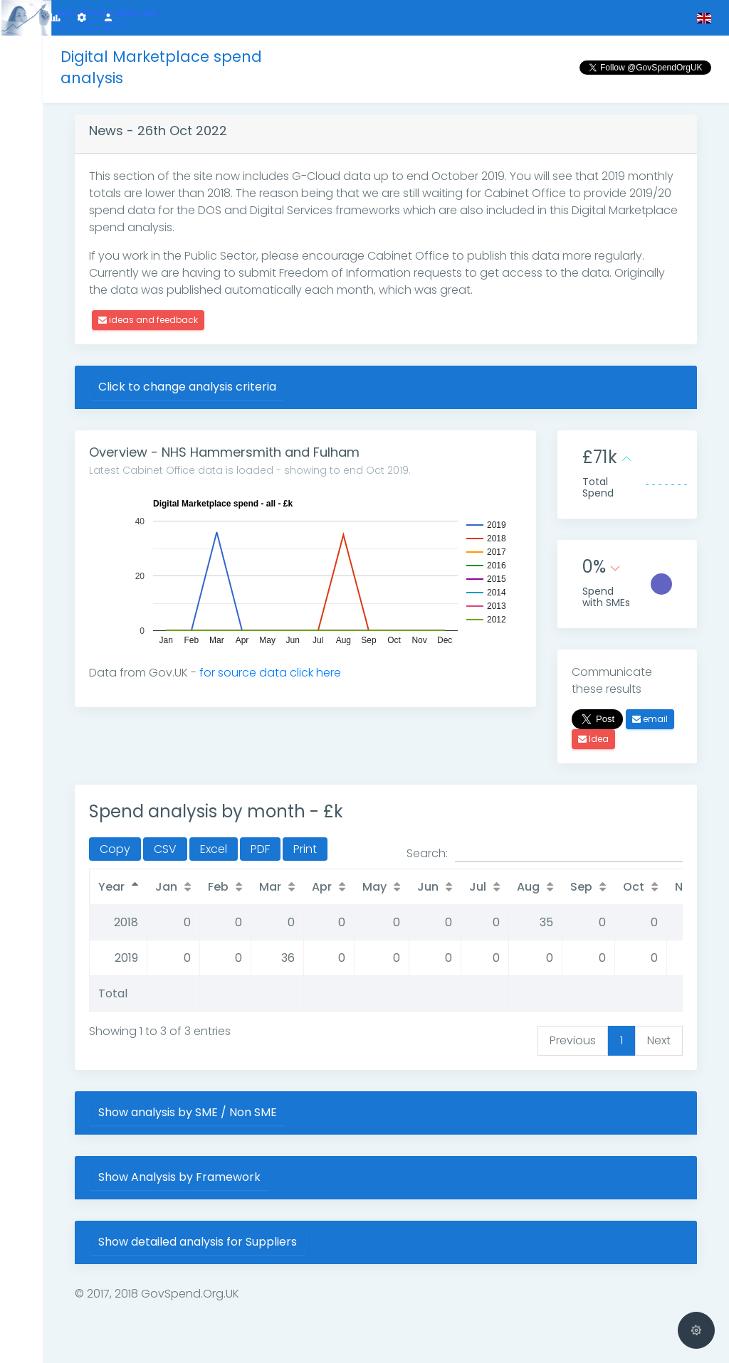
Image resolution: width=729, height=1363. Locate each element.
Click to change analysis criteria (187, 386)
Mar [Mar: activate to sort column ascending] (270, 887)
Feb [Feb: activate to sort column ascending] (218, 887)
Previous (573, 1040)
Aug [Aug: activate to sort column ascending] (528, 887)
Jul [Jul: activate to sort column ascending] (477, 887)
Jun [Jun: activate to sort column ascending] (428, 887)
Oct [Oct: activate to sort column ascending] (633, 887)
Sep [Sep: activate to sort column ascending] (581, 887)
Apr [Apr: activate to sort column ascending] (322, 887)
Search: (545, 853)
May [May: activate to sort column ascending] (374, 887)
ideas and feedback (148, 320)
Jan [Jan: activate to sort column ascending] (166, 887)
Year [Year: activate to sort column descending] (111, 887)
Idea (593, 739)
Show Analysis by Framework (179, 1177)
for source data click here (270, 672)
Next (659, 1040)
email (650, 719)
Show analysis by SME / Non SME (187, 1112)
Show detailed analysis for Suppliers (197, 1242)
